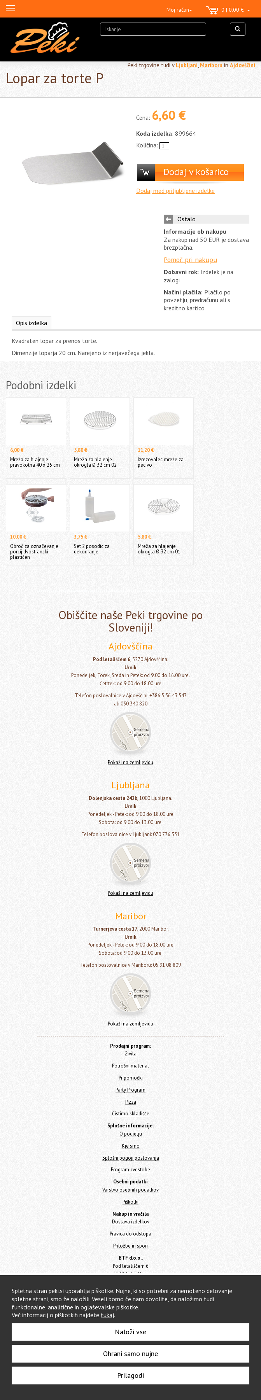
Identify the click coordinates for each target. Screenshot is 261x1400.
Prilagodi (130, 1375)
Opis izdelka (31, 323)
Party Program (130, 1090)
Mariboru (211, 65)
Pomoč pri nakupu (190, 259)
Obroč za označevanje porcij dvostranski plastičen (34, 551)
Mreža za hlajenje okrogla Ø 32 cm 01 (159, 549)
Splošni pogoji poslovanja (130, 1158)
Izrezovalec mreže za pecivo (161, 462)
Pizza (130, 1102)
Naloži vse (130, 1331)
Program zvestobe (130, 1169)
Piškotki (130, 1202)
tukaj (107, 1315)
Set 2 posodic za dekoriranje (92, 549)
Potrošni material (130, 1065)
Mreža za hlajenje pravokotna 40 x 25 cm (35, 462)
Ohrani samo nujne (130, 1353)
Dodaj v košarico (196, 172)
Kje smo (131, 1146)
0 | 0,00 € (228, 10)
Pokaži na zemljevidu (130, 762)
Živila (131, 1053)
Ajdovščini (242, 65)
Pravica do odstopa (130, 1233)
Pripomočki (131, 1077)
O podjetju (130, 1133)
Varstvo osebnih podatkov (130, 1189)
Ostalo (186, 219)
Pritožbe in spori (130, 1245)
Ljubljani (187, 65)
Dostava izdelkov (130, 1221)
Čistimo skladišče (130, 1113)
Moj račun (179, 9)
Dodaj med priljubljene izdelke (175, 190)
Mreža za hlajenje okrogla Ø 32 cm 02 (95, 462)
